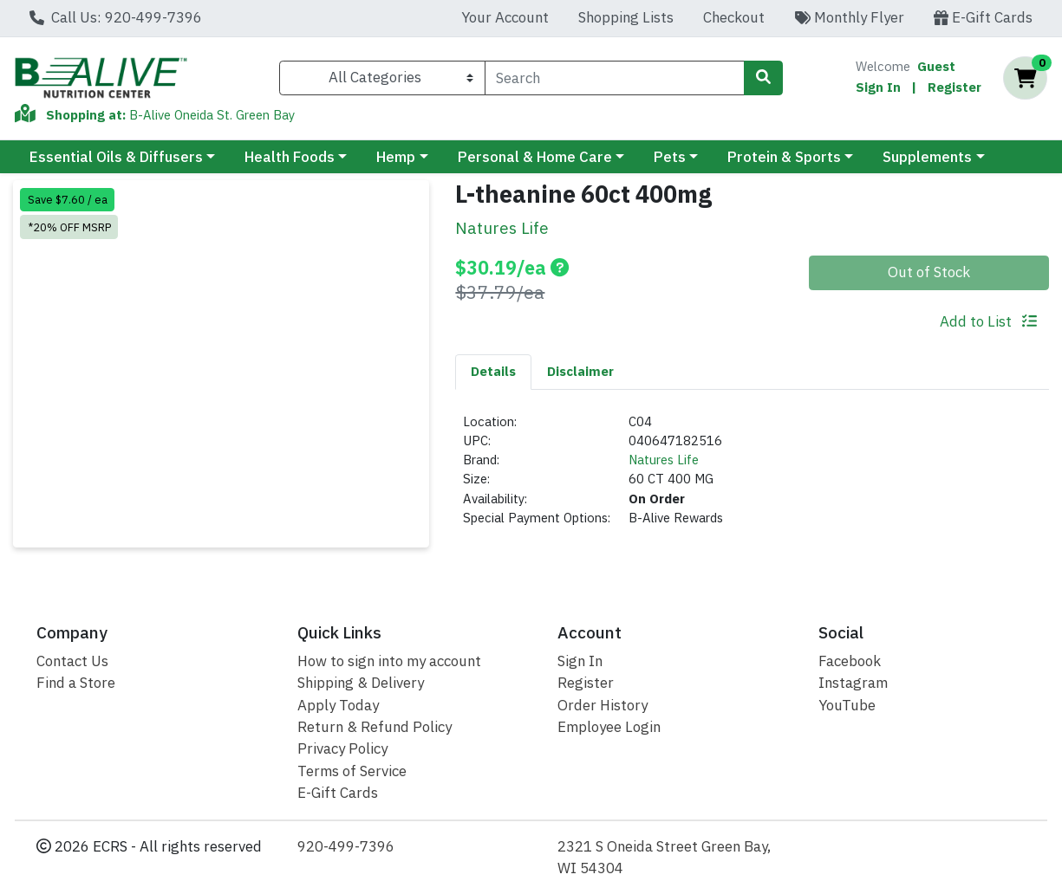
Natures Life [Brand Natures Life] (664, 459)
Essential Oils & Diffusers (116, 156)
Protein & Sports (784, 156)
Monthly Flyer (849, 17)
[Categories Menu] (382, 78)
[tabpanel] (752, 477)
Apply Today (338, 705)
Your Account (505, 17)
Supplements (927, 156)
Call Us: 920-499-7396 (115, 17)
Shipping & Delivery (360, 682)
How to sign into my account (389, 660)
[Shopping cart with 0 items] (1025, 78)
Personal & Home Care (535, 156)
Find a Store (75, 682)
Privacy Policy (342, 748)
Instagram (853, 682)
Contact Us (72, 660)
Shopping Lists (626, 17)
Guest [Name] (936, 66)
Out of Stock (929, 272)
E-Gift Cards (983, 17)
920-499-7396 (345, 846)
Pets (670, 156)
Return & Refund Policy (374, 726)
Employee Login (609, 726)
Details (493, 371)
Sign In (878, 87)
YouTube (847, 705)
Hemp (395, 156)
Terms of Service (352, 771)
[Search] (615, 78)
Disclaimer (580, 371)
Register (954, 87)
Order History (602, 705)
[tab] (493, 371)
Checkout (734, 17)
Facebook (849, 660)
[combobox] (615, 78)
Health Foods (289, 156)
